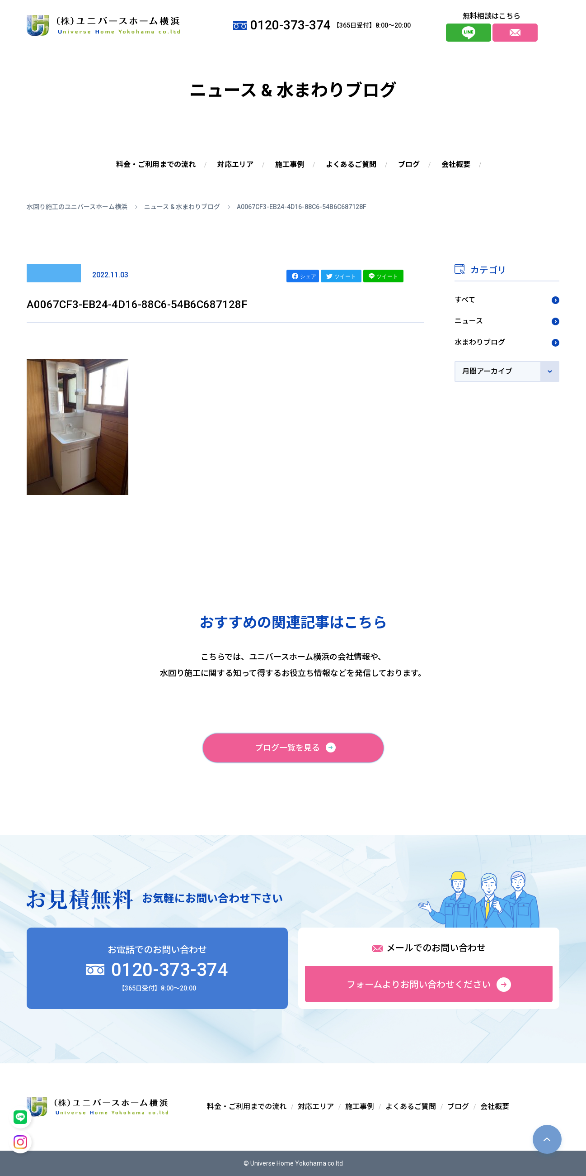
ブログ (409, 164)
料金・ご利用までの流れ (156, 164)
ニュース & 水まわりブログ (182, 207)
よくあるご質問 (351, 164)
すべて (465, 299)
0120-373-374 (157, 970)
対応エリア (235, 164)
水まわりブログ (480, 342)
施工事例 (289, 164)
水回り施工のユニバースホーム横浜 (77, 207)
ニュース (469, 321)
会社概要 (455, 164)
